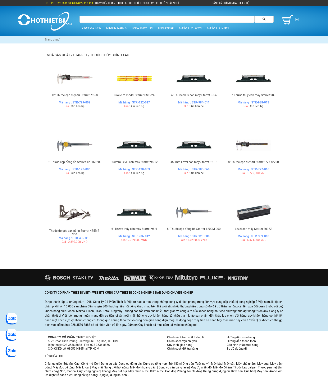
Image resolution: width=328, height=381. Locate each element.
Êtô (170, 363)
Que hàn (249, 371)
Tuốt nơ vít (202, 363)
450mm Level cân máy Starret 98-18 (193, 162)
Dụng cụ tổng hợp (155, 363)
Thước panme (267, 367)
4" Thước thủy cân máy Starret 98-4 (194, 95)
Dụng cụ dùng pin (130, 363)
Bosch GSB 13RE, (91, 27)
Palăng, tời (184, 371)
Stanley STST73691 (218, 27)
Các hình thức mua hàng (242, 345)
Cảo (76, 363)
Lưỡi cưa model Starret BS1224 (134, 95)
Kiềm (177, 363)
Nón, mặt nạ (68, 371)
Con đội (170, 371)
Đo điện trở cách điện (58, 375)
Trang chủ (51, 39)
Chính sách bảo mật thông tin (186, 337)
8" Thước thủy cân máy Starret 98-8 (253, 95)
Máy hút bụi (119, 371)
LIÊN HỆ (244, 3)
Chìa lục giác (53, 363)
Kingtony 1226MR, (116, 27)
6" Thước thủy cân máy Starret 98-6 (134, 229)
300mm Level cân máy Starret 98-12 (134, 162)
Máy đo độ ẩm (222, 367)
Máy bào (216, 363)
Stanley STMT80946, (190, 27)
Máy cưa (263, 363)
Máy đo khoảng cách (143, 367)
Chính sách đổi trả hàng (182, 348)
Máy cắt (229, 363)
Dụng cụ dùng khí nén (113, 375)
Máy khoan (83, 367)
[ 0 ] (290, 20)
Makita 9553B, (166, 27)
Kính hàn (237, 371)
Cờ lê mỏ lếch (90, 363)
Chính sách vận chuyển (182, 341)
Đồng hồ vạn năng (85, 375)
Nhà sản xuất (58, 55)
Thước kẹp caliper (244, 367)
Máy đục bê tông (63, 367)
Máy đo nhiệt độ (201, 367)
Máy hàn (262, 371)
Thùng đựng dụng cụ (216, 371)
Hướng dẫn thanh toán (241, 341)
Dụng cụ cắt (109, 363)
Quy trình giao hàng (179, 345)
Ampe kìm (275, 371)
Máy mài (97, 367)
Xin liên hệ (78, 106)
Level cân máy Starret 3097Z (253, 229)
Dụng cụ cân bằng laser (174, 367)
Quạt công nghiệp (88, 371)
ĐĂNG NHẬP (231, 3)
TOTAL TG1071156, (142, 27)
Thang (106, 371)
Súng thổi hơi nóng (116, 367)
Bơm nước (157, 371)
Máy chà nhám (246, 363)
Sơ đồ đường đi (237, 348)
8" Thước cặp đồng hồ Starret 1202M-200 (193, 229)
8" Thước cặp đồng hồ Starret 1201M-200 (74, 162)
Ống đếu (188, 363)
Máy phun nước (138, 371)
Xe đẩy (196, 371)
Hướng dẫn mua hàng (241, 337)
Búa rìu (68, 363)
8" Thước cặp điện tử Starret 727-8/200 (253, 162)
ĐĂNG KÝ (217, 3)
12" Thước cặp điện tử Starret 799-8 (74, 95)
